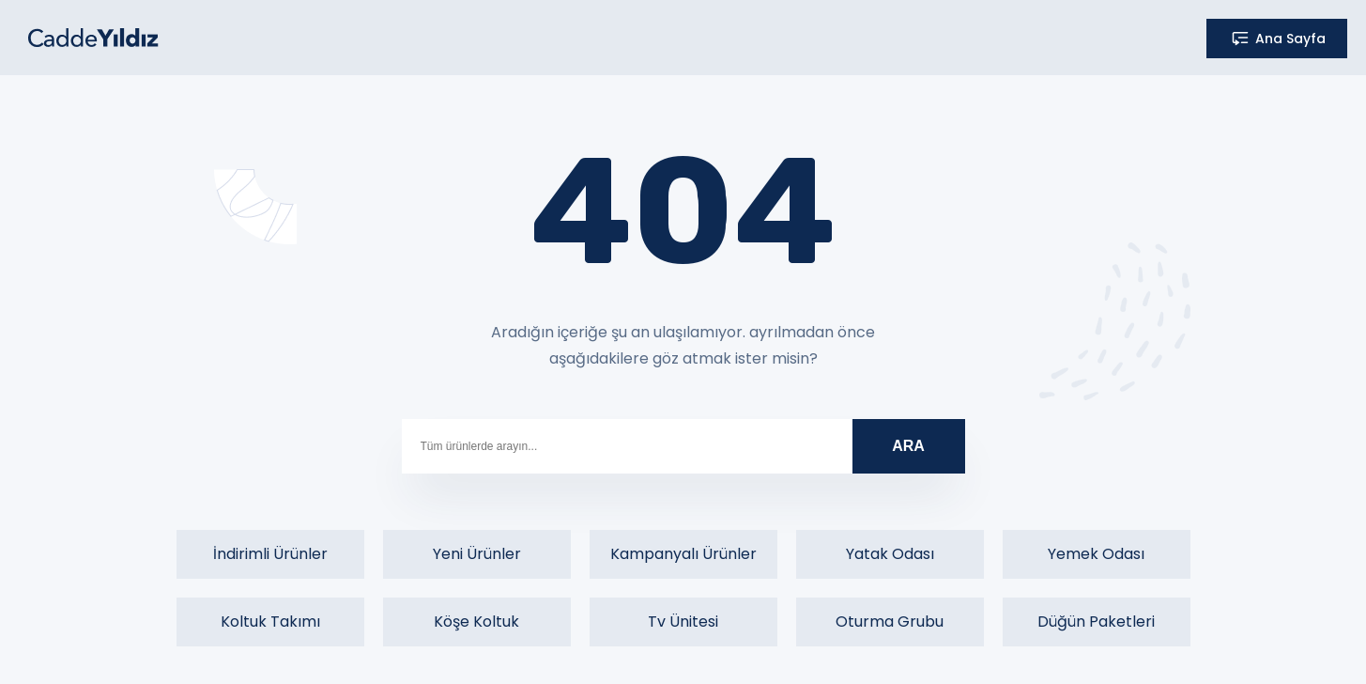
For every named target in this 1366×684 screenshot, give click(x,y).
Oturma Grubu (890, 621)
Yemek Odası (1096, 554)
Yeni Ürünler (477, 554)
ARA (908, 446)
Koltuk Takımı (270, 621)
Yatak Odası (890, 554)
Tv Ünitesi (683, 621)
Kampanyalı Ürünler (683, 554)
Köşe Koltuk (476, 621)
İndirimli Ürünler (270, 554)
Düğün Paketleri (1096, 621)
